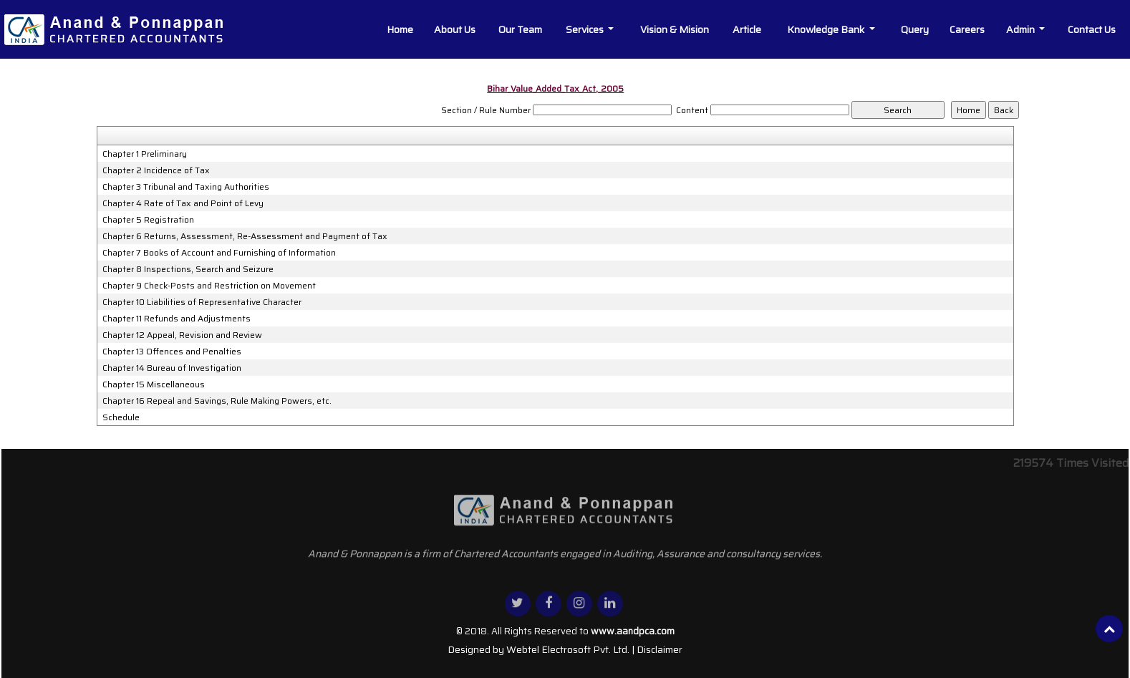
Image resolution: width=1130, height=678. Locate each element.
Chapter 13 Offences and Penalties (171, 351)
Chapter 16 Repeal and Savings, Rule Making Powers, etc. (217, 401)
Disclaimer (659, 649)
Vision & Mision (674, 29)
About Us (454, 29)
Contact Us (1092, 29)
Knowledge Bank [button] (826, 29)
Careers (967, 29)
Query (915, 29)
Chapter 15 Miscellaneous (153, 384)
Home (400, 29)
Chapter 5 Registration (148, 220)
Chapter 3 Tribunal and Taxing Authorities (185, 187)
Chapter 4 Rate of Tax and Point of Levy (183, 203)
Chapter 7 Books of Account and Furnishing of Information (219, 252)
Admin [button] (1021, 29)
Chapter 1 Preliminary (144, 154)
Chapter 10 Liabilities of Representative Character (201, 302)
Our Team (520, 29)
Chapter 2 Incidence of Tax (156, 170)
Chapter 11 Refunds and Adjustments (176, 318)
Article (747, 29)
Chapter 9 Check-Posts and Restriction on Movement (209, 285)
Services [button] (586, 29)
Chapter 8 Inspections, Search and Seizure (188, 269)
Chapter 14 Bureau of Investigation (171, 368)
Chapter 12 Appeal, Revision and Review (182, 335)
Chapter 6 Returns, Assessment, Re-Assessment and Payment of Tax (244, 236)
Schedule (121, 417)
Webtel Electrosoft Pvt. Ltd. (567, 649)
